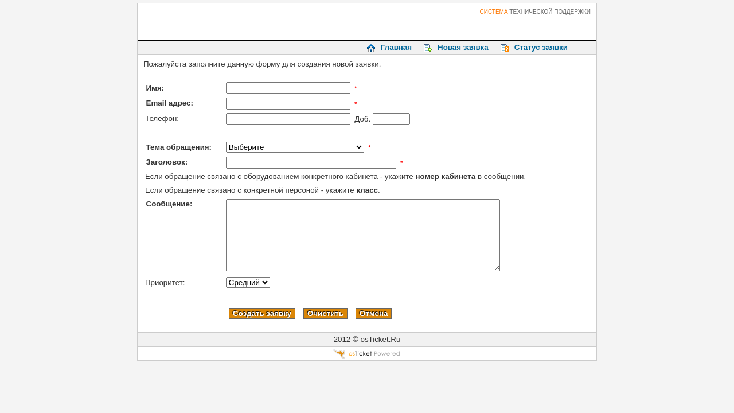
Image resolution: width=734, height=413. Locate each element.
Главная (396, 47)
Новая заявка (463, 47)
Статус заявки (541, 47)
